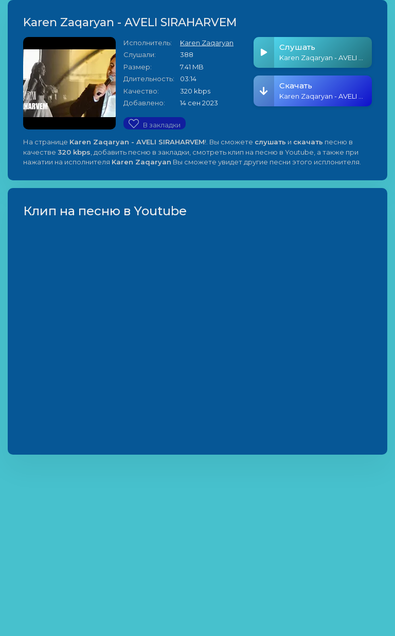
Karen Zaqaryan (207, 43)
